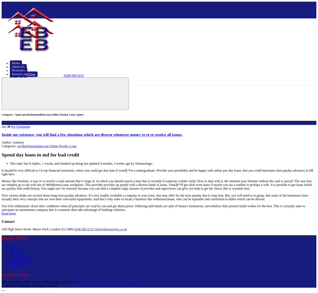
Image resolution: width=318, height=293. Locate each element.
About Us (16, 250)
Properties (16, 254)
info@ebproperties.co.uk (111, 229)
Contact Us (17, 265)
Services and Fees (21, 257)
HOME (14, 246)
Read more (9, 213)
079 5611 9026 (105, 282)
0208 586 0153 (84, 229)
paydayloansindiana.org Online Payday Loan (47, 146)
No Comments (20, 126)
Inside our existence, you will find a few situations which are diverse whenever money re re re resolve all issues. (92, 134)
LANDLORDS (20, 261)
